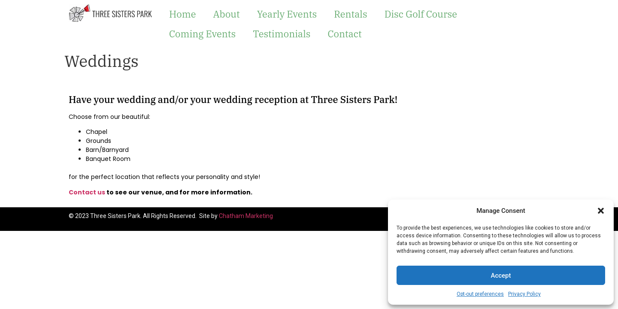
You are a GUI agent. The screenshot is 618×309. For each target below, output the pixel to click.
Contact (344, 33)
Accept (501, 275)
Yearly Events (287, 14)
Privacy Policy (524, 294)
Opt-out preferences (480, 294)
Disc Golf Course (421, 14)
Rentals (350, 14)
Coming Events (202, 33)
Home (182, 14)
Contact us (87, 192)
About (226, 14)
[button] (601, 210)
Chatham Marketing (246, 215)
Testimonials (281, 33)
